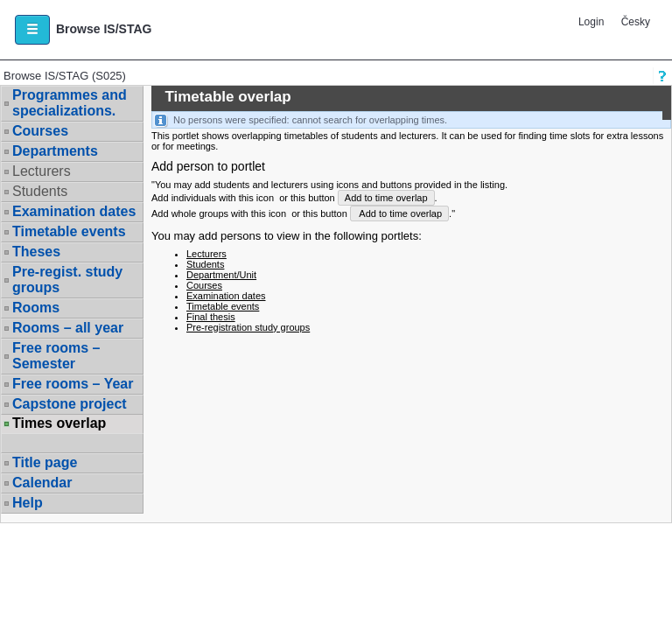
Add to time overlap (386, 197)
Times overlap (59, 423)
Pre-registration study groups (248, 327)
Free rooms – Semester (56, 355)
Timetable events (69, 231)
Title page (44, 462)
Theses (36, 251)
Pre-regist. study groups (67, 279)
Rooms (36, 307)
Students (39, 191)
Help (27, 502)
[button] (32, 30)
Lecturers (41, 171)
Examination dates (74, 211)
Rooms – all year (67, 327)
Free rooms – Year (72, 383)
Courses (40, 130)
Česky (635, 22)
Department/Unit (221, 275)
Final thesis (210, 317)
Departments (55, 151)
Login (591, 22)
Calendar (42, 482)
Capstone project (69, 403)
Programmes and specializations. (69, 103)
